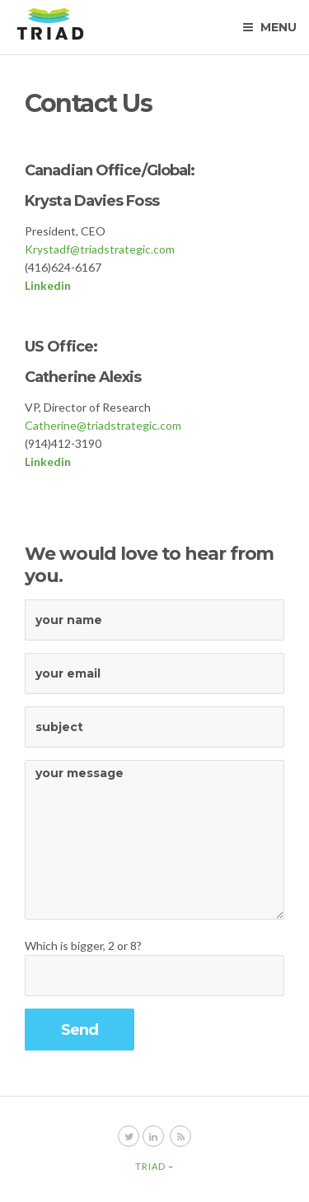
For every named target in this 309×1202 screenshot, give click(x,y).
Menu (270, 27)
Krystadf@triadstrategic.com (100, 249)
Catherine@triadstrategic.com (103, 425)
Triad (150, 1166)
